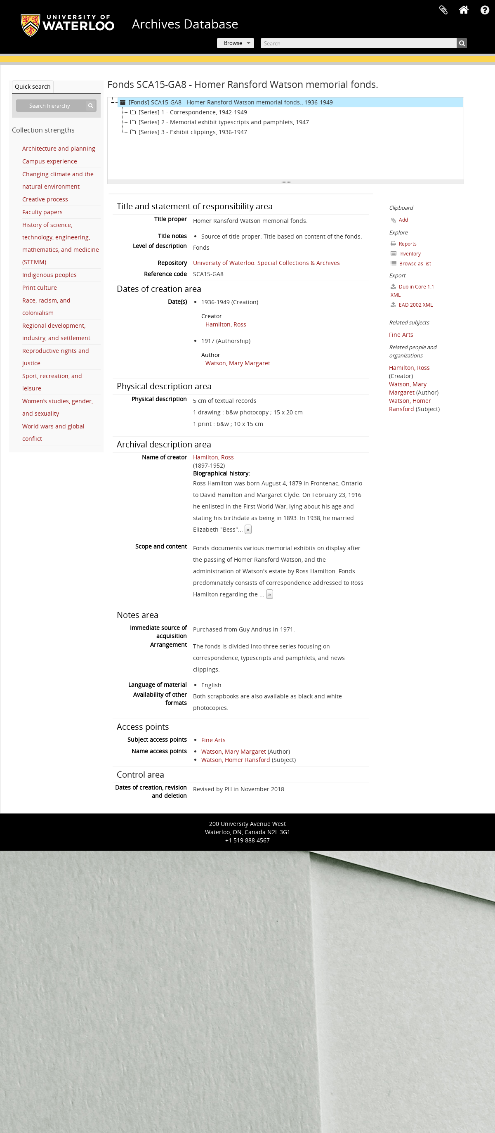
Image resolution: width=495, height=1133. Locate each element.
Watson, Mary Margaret (237, 363)
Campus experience (49, 161)
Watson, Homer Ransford (235, 760)
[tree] (286, 138)
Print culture (39, 287)
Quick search (33, 86)
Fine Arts (213, 740)
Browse (233, 43)
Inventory (406, 253)
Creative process (45, 199)
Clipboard (443, 10)
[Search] (364, 43)
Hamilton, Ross (225, 324)
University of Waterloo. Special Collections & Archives (266, 263)
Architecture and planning (58, 148)
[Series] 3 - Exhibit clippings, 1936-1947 (187, 132)
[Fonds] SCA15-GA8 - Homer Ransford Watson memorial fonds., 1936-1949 (225, 102)
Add (403, 219)
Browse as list (411, 263)
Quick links (484, 10)
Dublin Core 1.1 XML (412, 290)
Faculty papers (42, 212)
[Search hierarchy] (56, 105)
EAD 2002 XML (412, 304)
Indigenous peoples (49, 275)
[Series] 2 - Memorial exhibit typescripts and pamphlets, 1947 (218, 122)
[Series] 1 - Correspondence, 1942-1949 (187, 112)
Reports (404, 243)
